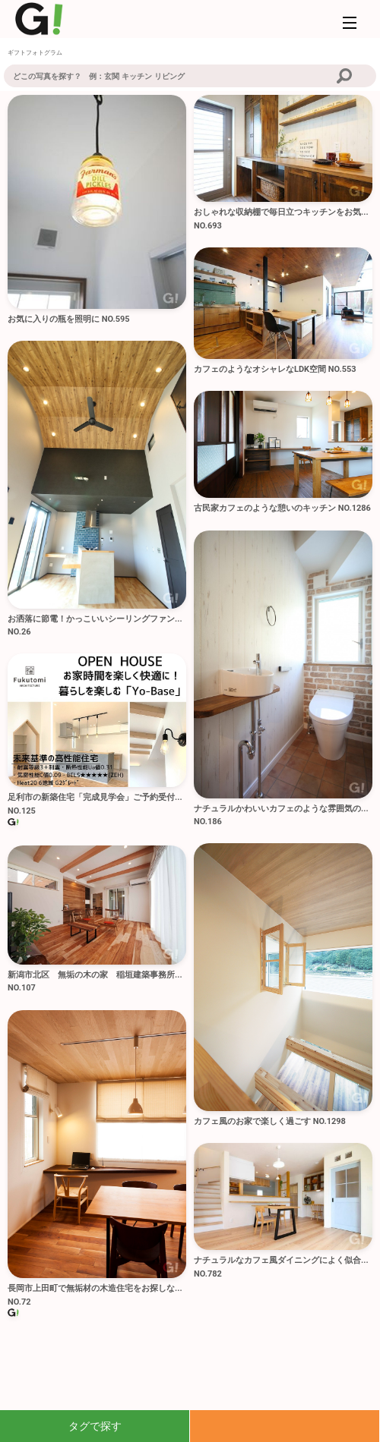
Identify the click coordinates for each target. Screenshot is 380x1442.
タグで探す (95, 1426)
